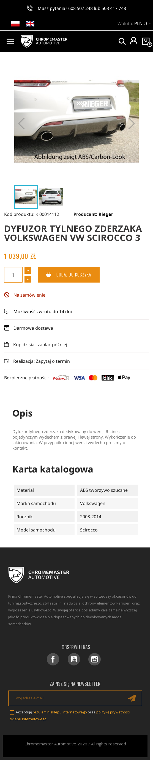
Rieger (106, 214)
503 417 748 (114, 8)
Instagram (94, 659)
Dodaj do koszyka (65, 274)
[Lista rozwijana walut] (143, 24)
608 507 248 (80, 8)
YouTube (73, 659)
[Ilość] (13, 275)
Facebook (53, 659)
